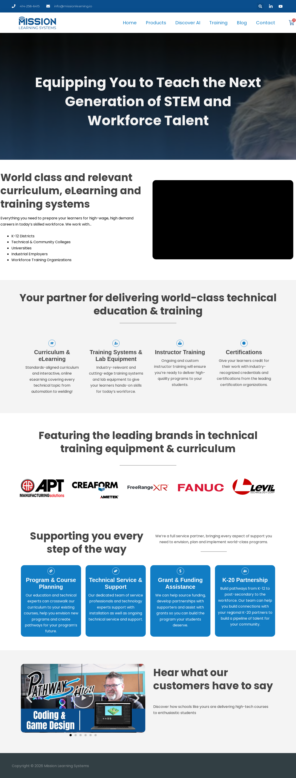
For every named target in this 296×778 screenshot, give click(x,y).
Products (156, 23)
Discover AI (187, 23)
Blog (242, 23)
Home (130, 23)
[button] (260, 6)
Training (218, 23)
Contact (265, 23)
